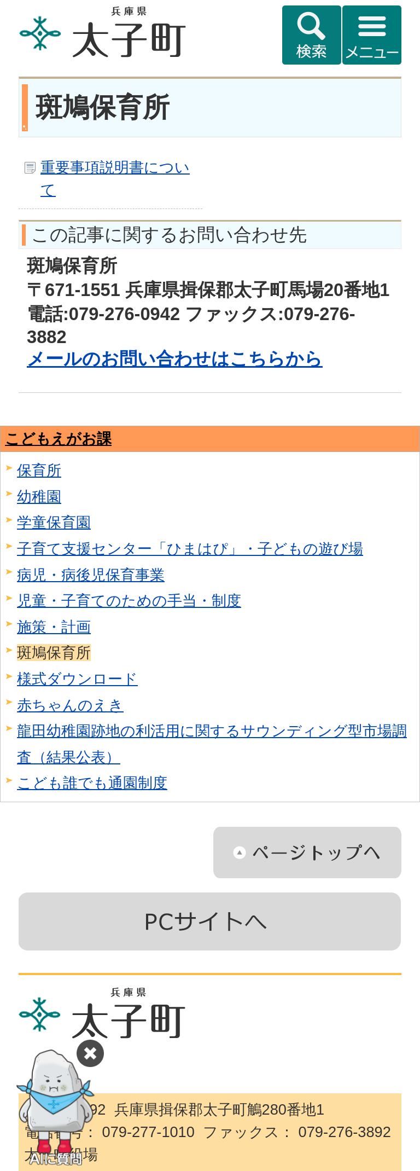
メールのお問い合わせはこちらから (175, 359)
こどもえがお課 (58, 438)
